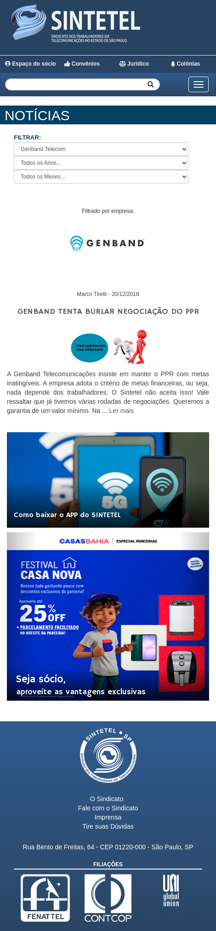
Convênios (82, 64)
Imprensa (108, 817)
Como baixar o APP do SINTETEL (67, 515)
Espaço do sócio (30, 64)
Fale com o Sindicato (108, 808)
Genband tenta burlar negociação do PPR (108, 312)
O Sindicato (106, 799)
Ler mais (121, 410)
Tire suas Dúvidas (108, 826)
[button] (22, 616)
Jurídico (134, 64)
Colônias (185, 64)
